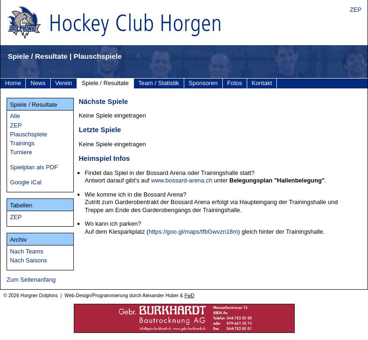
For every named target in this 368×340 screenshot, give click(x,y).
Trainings (22, 143)
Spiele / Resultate (105, 83)
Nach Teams (26, 251)
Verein (63, 83)
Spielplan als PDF (34, 167)
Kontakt (261, 83)
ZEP (355, 9)
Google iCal (25, 182)
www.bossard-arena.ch (181, 180)
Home (13, 83)
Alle (15, 115)
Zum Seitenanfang (31, 279)
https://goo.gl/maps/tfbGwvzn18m (193, 231)
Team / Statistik (158, 83)
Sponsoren (203, 83)
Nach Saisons (28, 260)
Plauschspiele (28, 134)
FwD (189, 295)
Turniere (21, 152)
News (38, 83)
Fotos (234, 83)
